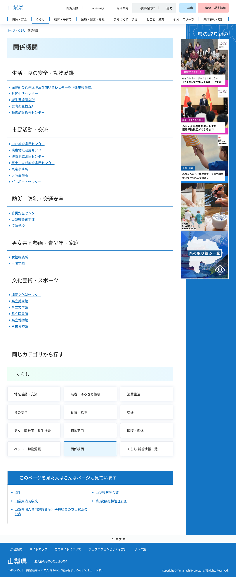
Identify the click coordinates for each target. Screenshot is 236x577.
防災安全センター (24, 213)
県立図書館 (19, 313)
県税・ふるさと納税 (85, 394)
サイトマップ (38, 549)
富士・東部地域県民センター (33, 162)
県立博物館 (19, 319)
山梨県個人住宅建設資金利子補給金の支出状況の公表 (51, 511)
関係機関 (77, 448)
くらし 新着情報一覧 (142, 448)
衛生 (18, 492)
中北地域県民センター (28, 143)
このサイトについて (68, 549)
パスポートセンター (26, 181)
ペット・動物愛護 (27, 448)
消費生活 (133, 394)
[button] (70, 8)
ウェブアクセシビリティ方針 (107, 549)
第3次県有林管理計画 (111, 501)
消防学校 (18, 225)
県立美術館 (19, 300)
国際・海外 (135, 430)
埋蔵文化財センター (26, 294)
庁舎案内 (16, 549)
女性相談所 (19, 257)
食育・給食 (79, 412)
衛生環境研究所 (23, 99)
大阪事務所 (19, 175)
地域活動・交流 (25, 394)
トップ (11, 30)
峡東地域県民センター (28, 150)
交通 (130, 412)
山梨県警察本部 (23, 219)
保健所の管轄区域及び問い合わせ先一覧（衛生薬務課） (52, 87)
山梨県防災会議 (107, 492)
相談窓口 (77, 430)
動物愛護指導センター (28, 112)
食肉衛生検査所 (23, 106)
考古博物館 (19, 326)
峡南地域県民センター (28, 156)
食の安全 (20, 412)
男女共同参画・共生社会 (32, 430)
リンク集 (140, 549)
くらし (21, 30)
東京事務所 (19, 169)
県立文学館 (19, 307)
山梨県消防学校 (26, 501)
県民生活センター (24, 93)
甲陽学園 (18, 263)
